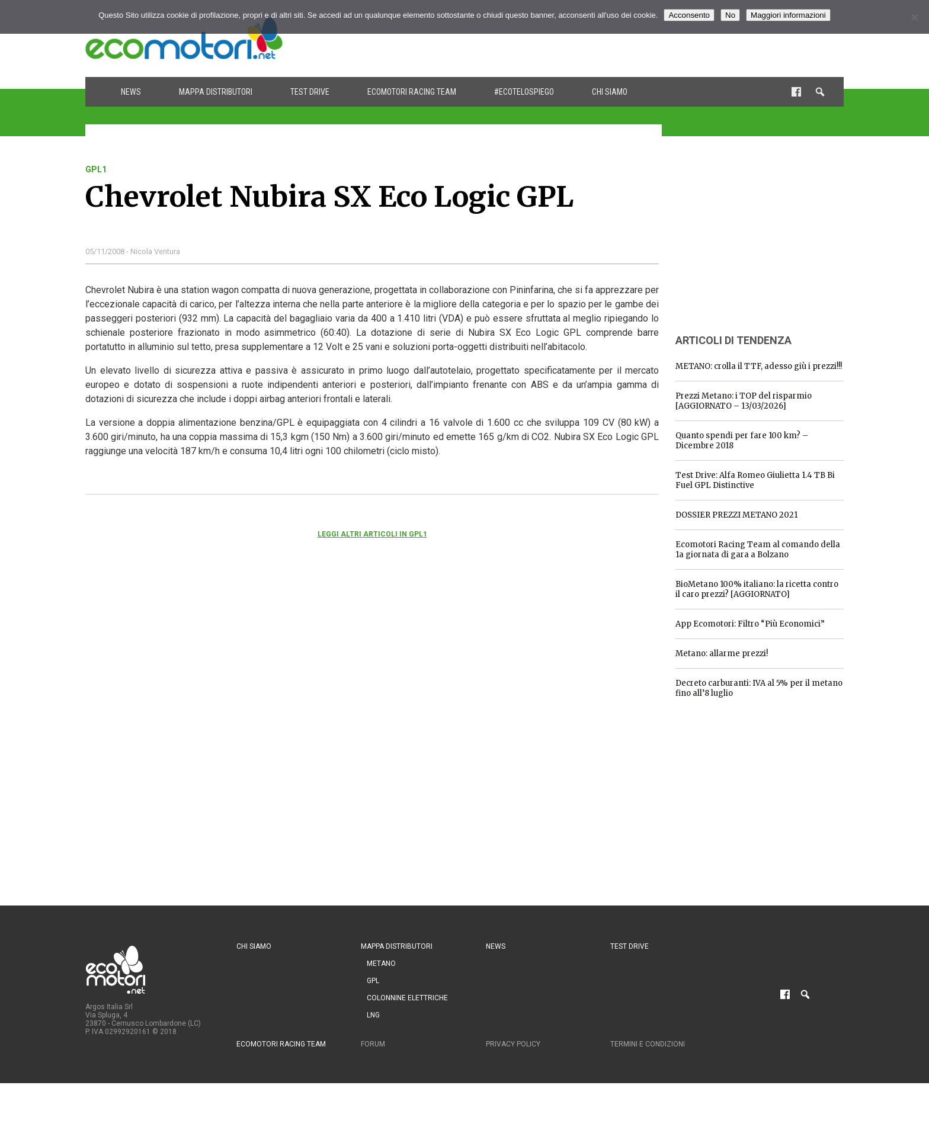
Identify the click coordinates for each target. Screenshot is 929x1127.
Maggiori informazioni (788, 15)
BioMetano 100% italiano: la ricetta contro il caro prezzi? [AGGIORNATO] (756, 589)
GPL (373, 981)
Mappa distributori (215, 92)
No (730, 15)
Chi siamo (609, 92)
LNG (373, 1015)
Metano (381, 963)
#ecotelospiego (524, 92)
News (131, 92)
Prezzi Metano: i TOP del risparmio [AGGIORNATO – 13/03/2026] (743, 401)
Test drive (309, 92)
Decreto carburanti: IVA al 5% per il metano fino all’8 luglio (758, 688)
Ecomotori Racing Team (411, 92)
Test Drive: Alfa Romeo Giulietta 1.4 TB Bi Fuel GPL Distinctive (755, 480)
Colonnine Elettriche (407, 998)
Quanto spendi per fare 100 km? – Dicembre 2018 (741, 441)
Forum (373, 1044)
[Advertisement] (628, 38)
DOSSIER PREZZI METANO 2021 (736, 515)
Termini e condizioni (647, 1044)
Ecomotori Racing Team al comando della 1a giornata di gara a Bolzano (757, 550)
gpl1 (96, 169)
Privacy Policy (513, 1044)
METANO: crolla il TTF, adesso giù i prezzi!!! (758, 366)
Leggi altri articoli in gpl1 (372, 534)
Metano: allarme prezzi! (721, 653)
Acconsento (689, 15)
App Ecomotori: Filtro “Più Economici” (750, 624)
